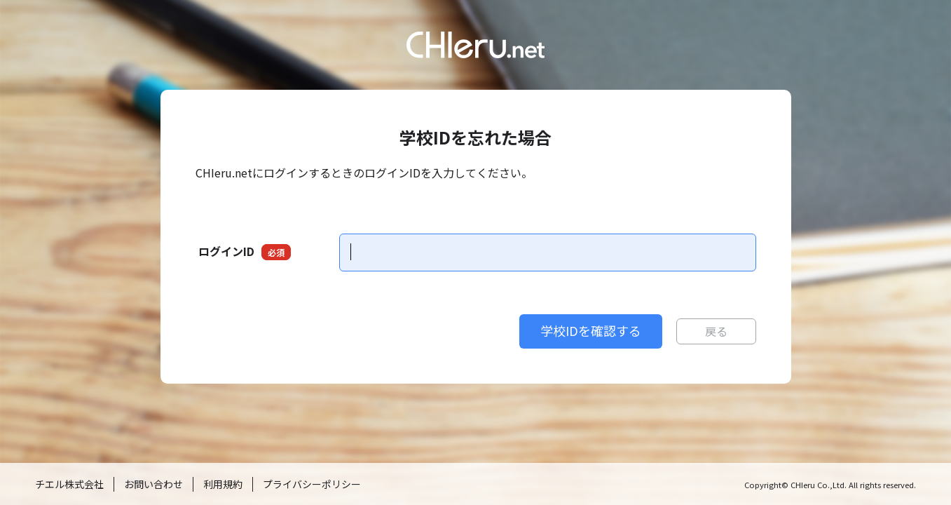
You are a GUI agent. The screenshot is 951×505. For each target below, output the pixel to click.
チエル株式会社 (69, 484)
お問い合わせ (153, 484)
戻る (716, 331)
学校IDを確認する (590, 330)
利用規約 (222, 484)
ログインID (244, 251)
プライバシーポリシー (312, 484)
